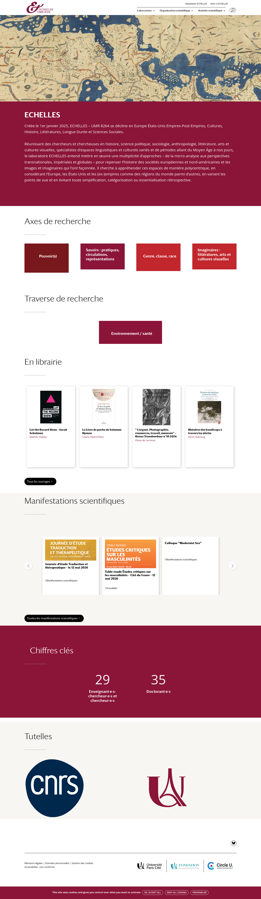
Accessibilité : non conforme (39, 867)
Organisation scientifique (175, 10)
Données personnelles (57, 863)
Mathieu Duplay (38, 436)
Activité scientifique (210, 10)
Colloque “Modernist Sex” (183, 543)
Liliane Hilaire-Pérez (93, 436)
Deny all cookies (177, 892)
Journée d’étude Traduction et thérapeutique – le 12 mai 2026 (66, 565)
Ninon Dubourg (196, 436)
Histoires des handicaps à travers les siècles (205, 431)
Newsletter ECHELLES (196, 4)
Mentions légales (33, 863)
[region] (130, 566)
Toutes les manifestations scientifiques (52, 618)
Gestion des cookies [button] (82, 863)
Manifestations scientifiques (61, 580)
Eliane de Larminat (145, 440)
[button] (28, 566)
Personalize (199, 892)
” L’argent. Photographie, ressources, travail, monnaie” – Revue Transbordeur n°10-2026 (156, 433)
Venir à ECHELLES (219, 4)
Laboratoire (144, 10)
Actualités (111, 588)
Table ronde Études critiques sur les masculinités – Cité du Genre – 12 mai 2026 (130, 575)
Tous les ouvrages (38, 481)
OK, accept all (152, 892)
